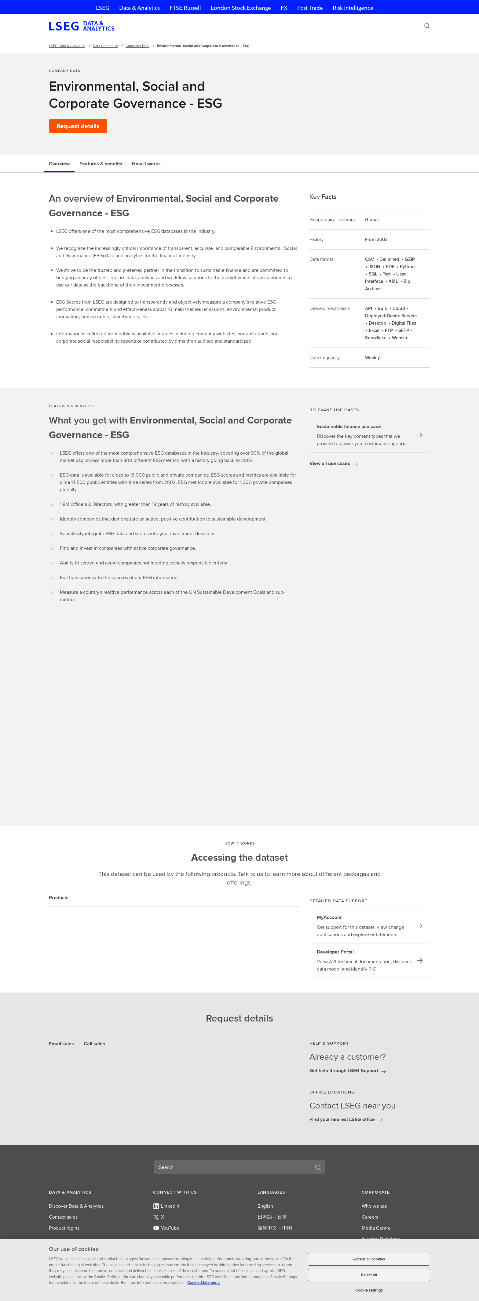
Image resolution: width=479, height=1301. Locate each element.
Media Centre (376, 1227)
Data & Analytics (139, 7)
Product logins (64, 1227)
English (265, 1205)
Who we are (374, 1205)
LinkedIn (166, 1205)
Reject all (369, 1275)
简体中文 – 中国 (275, 1227)
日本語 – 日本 (272, 1216)
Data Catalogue (105, 45)
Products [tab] (58, 897)
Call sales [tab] (94, 1043)
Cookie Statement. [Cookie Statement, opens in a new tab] (203, 1282)
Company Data (137, 45)
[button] (83, 1192)
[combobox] (232, 1167)
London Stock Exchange (241, 7)
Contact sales (63, 1216)
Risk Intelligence (353, 7)
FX (284, 7)
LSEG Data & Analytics (67, 45)
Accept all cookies (369, 1259)
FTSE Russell (185, 7)
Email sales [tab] (61, 1043)
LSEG (102, 7)
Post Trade (310, 7)
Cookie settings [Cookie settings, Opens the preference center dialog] (369, 1290)
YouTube (166, 1227)
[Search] (427, 25)
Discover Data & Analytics (76, 1205)
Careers (370, 1216)
